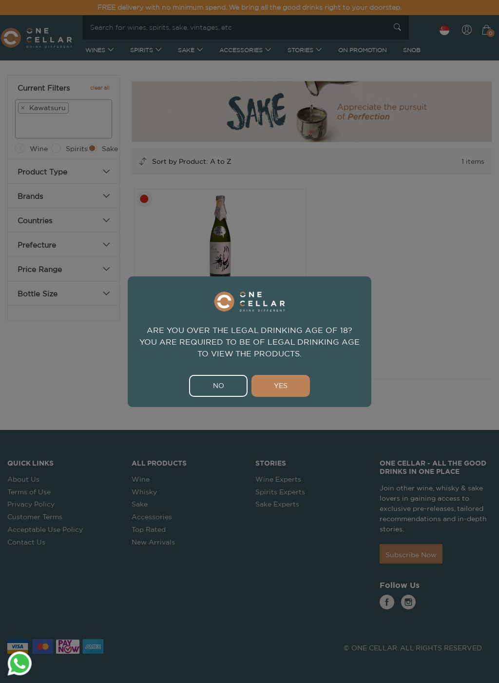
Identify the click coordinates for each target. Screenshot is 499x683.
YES (281, 386)
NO (218, 386)
